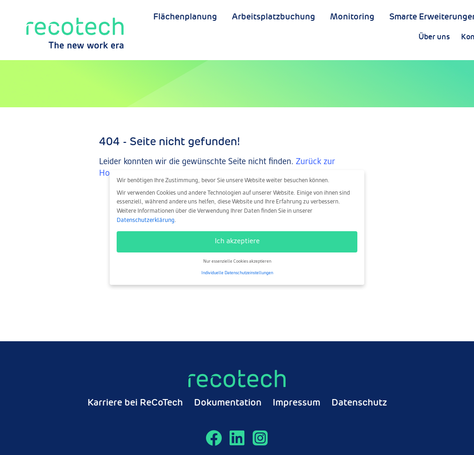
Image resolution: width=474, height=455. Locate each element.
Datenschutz (359, 403)
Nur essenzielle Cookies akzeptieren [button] (237, 261)
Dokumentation (228, 403)
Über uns (448, 22)
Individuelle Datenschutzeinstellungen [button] (237, 273)
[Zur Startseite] (75, 28)
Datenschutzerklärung (146, 220)
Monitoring (352, 41)
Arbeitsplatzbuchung (273, 41)
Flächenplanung (185, 41)
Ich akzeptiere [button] (237, 241)
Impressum (296, 403)
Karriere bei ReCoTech (135, 403)
